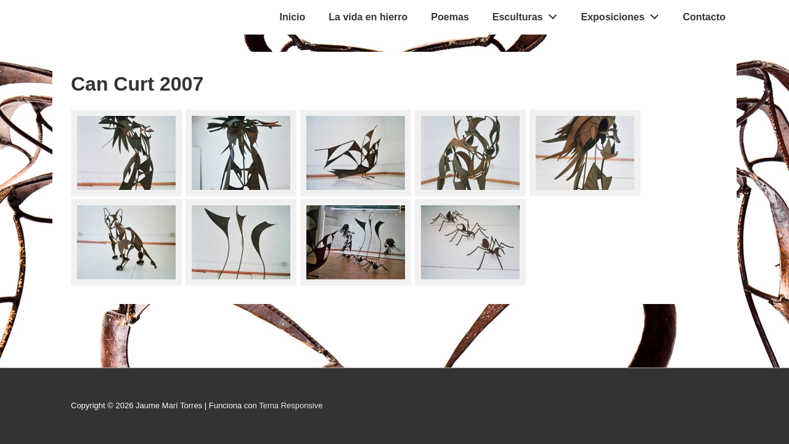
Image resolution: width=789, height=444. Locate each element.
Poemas (449, 17)
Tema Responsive (290, 405)
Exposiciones (623, 14)
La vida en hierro (368, 17)
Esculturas (528, 14)
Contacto (704, 17)
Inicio (293, 17)
